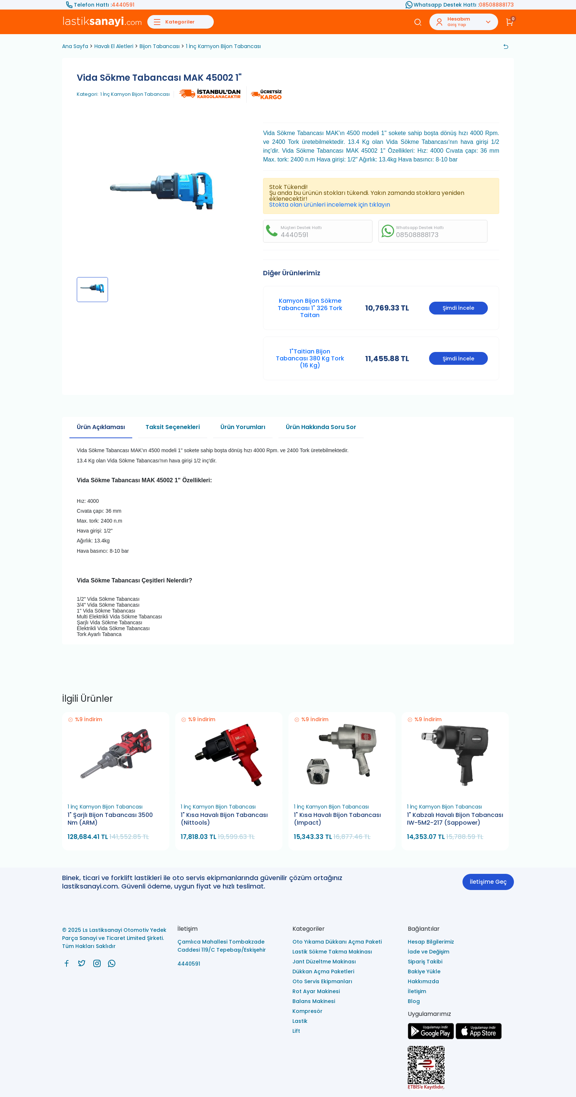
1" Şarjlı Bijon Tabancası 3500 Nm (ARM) (110, 819)
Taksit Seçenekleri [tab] (172, 427)
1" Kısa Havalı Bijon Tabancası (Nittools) (224, 819)
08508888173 (496, 5)
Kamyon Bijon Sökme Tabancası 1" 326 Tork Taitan (310, 308)
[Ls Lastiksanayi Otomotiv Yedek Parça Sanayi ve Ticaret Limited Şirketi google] (431, 1037)
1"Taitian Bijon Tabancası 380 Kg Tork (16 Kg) (310, 358)
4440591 (123, 5)
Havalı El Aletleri (113, 46)
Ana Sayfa (75, 46)
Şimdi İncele (458, 308)
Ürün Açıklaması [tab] (101, 427)
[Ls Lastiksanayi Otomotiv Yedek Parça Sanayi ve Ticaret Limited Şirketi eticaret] (461, 1068)
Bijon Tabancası (160, 46)
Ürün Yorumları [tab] (242, 427)
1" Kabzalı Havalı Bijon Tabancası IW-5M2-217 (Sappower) (455, 819)
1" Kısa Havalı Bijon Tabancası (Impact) (337, 819)
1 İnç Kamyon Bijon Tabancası (223, 46)
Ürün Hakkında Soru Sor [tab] (321, 427)
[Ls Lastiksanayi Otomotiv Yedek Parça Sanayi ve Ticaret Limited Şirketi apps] (479, 1037)
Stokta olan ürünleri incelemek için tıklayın (329, 204)
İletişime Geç (488, 882)
